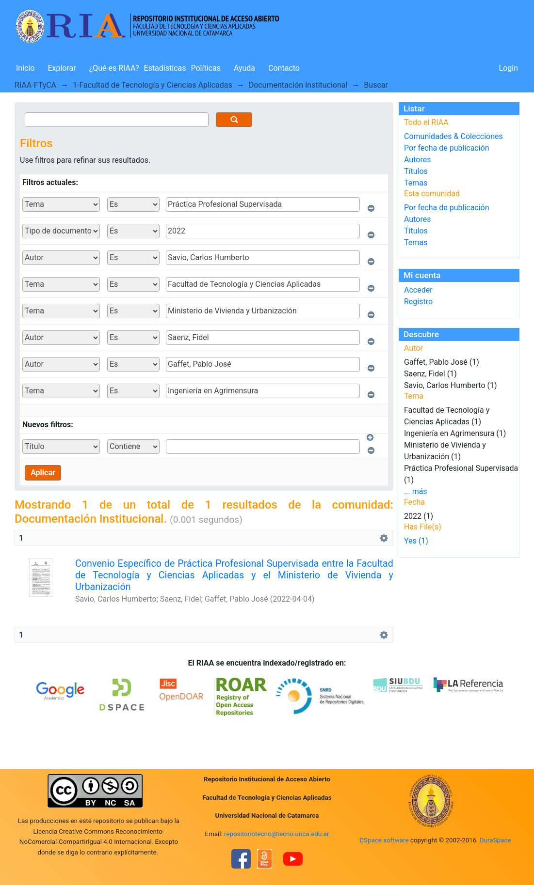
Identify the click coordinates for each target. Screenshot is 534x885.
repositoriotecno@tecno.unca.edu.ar (276, 834)
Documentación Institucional (298, 85)
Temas (415, 182)
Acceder (418, 290)
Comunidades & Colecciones (453, 136)
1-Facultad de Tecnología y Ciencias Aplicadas (152, 85)
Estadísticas (165, 68)
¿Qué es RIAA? (114, 68)
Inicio (25, 68)
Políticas (206, 68)
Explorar (62, 68)
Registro (418, 301)
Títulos (416, 171)
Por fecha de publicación (446, 148)
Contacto (284, 68)
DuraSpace (495, 840)
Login (508, 68)
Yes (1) (416, 540)
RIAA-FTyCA (35, 85)
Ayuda (244, 68)
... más (415, 491)
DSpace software (383, 840)
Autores (417, 159)
